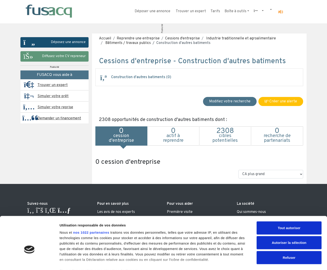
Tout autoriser (289, 201)
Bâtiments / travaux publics (127, 43)
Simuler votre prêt (53, 96)
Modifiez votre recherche (229, 101)
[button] (280, 12)
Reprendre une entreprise (138, 38)
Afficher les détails (250, 261)
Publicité (162, 28)
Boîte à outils (235, 11)
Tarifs (215, 11)
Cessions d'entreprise (182, 38)
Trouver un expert (191, 11)
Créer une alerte (281, 101)
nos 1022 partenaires (91, 205)
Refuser (289, 230)
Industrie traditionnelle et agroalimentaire (240, 38)
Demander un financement (59, 118)
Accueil (105, 38)
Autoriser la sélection (289, 215)
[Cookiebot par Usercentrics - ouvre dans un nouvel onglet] (29, 261)
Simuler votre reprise (55, 107)
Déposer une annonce (152, 11)
